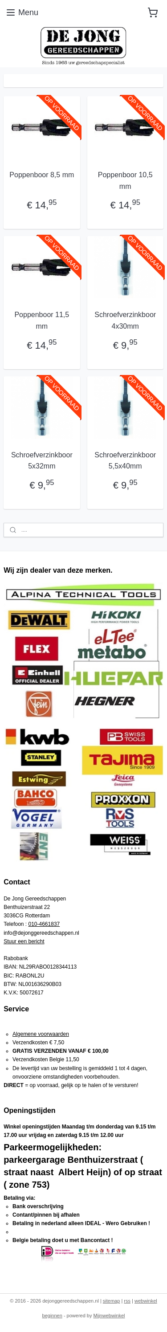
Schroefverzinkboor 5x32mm (42, 460)
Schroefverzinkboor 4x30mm (125, 320)
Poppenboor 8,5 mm (41, 175)
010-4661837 (44, 924)
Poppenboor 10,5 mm (125, 180)
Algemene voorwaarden (40, 1034)
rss (127, 1300)
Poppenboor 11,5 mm (41, 320)
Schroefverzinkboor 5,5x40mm (125, 460)
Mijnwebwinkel (109, 1315)
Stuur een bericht (24, 941)
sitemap (111, 1300)
